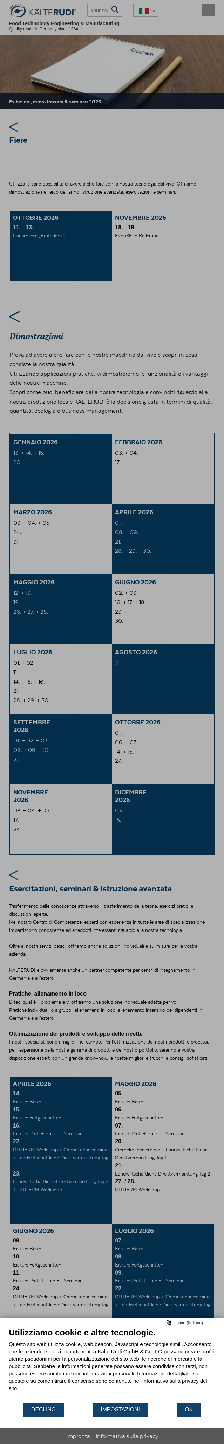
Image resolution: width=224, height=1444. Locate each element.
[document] (112, 1364)
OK (189, 1409)
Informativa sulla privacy (127, 1435)
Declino (43, 1409)
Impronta (78, 1435)
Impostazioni (120, 1409)
